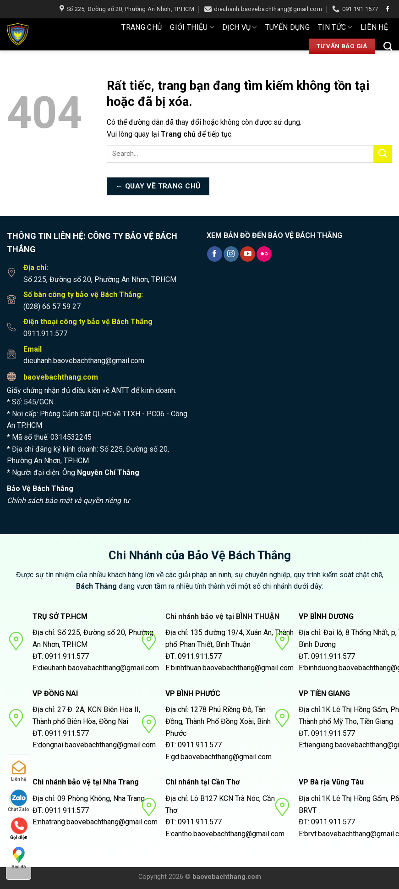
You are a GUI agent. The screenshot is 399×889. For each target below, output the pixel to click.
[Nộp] (383, 154)
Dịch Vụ (239, 27)
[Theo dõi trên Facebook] (387, 9)
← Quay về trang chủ (157, 186)
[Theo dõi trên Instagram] (231, 254)
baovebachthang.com (60, 377)
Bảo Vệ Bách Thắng (40, 488)
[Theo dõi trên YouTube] (247, 254)
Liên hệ (374, 27)
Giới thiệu (192, 27)
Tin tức (335, 27)
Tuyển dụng (287, 27)
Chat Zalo (18, 801)
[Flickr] (264, 254)
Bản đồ (19, 858)
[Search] (387, 46)
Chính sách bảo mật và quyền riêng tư (68, 500)
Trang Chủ (141, 27)
